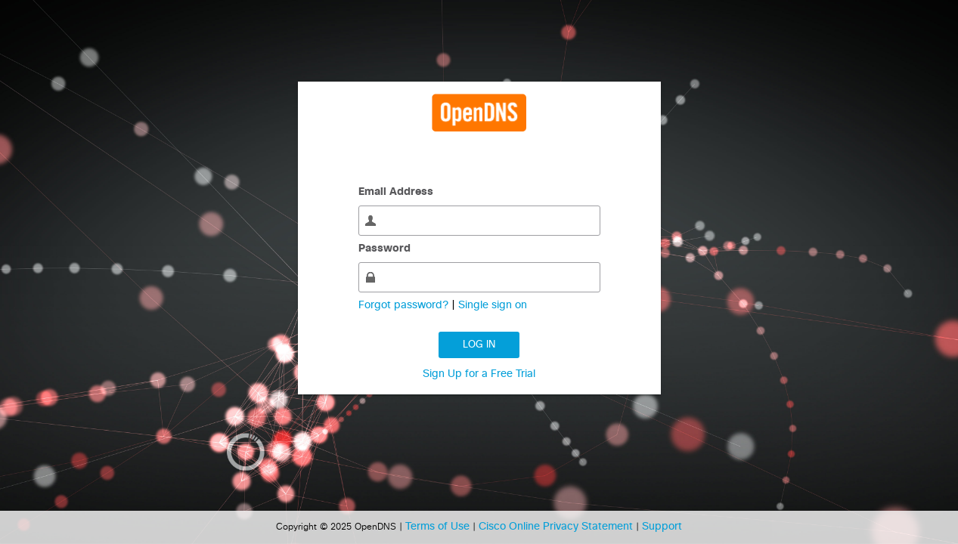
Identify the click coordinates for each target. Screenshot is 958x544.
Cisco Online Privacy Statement (557, 526)
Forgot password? (404, 305)
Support (662, 526)
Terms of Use (439, 526)
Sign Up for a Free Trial (479, 374)
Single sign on (492, 305)
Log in (479, 345)
